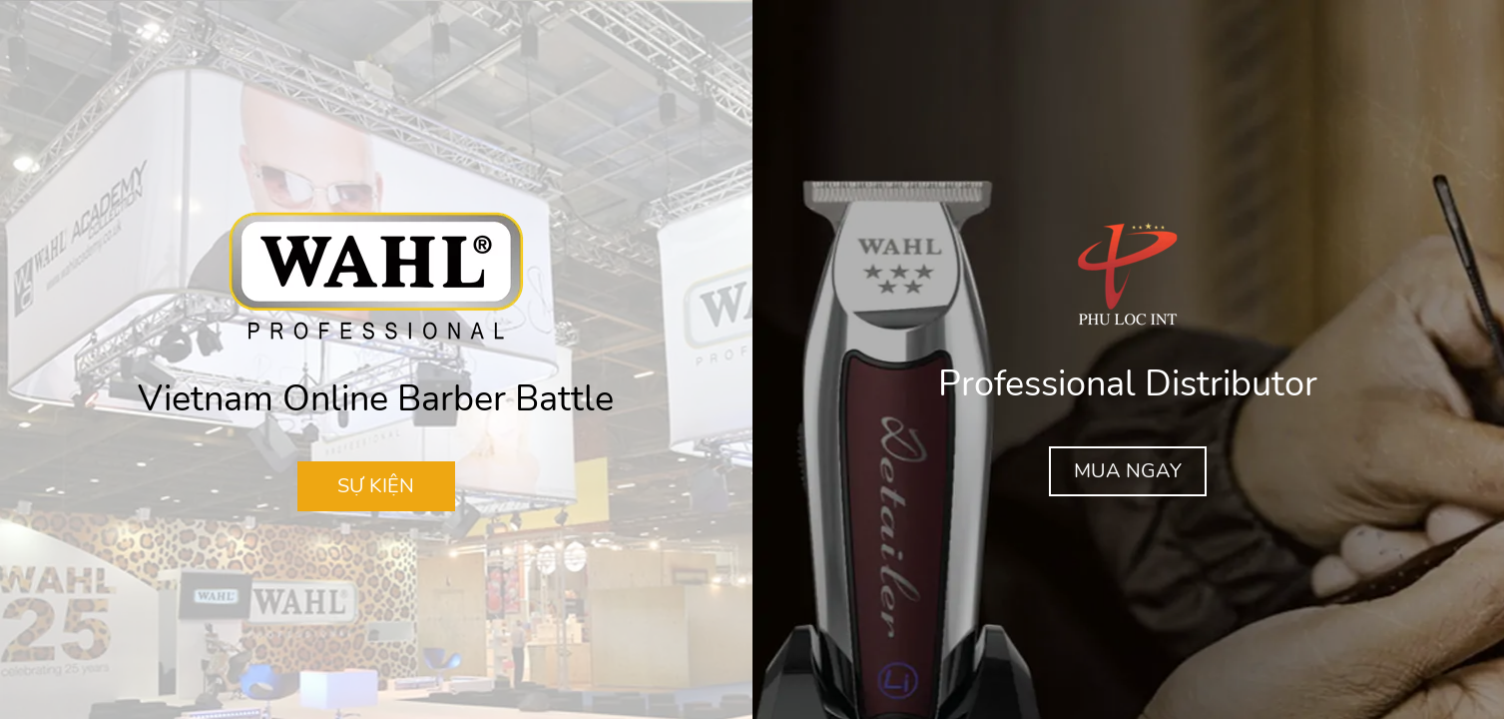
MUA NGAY (1128, 470)
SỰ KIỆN (375, 485)
